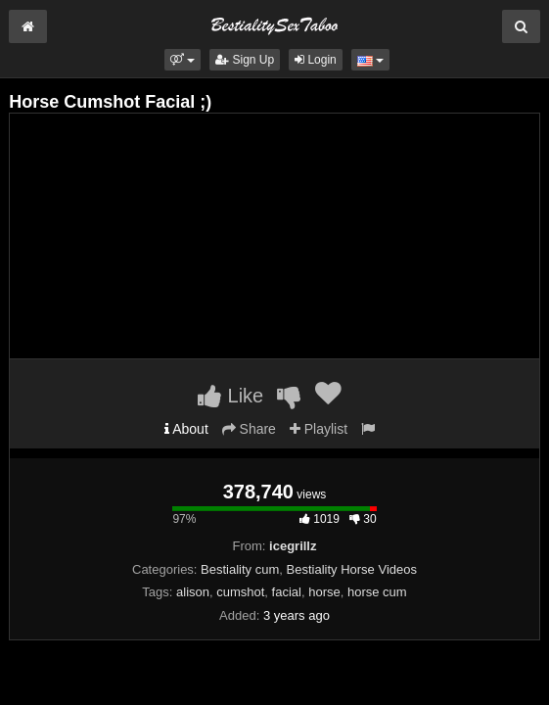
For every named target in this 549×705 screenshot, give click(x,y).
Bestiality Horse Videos (352, 569)
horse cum (377, 592)
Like (230, 395)
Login (316, 60)
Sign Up (244, 60)
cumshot (240, 592)
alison (192, 592)
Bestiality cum (240, 569)
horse (324, 592)
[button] (182, 59)
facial (286, 592)
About (186, 429)
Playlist (318, 429)
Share (249, 429)
